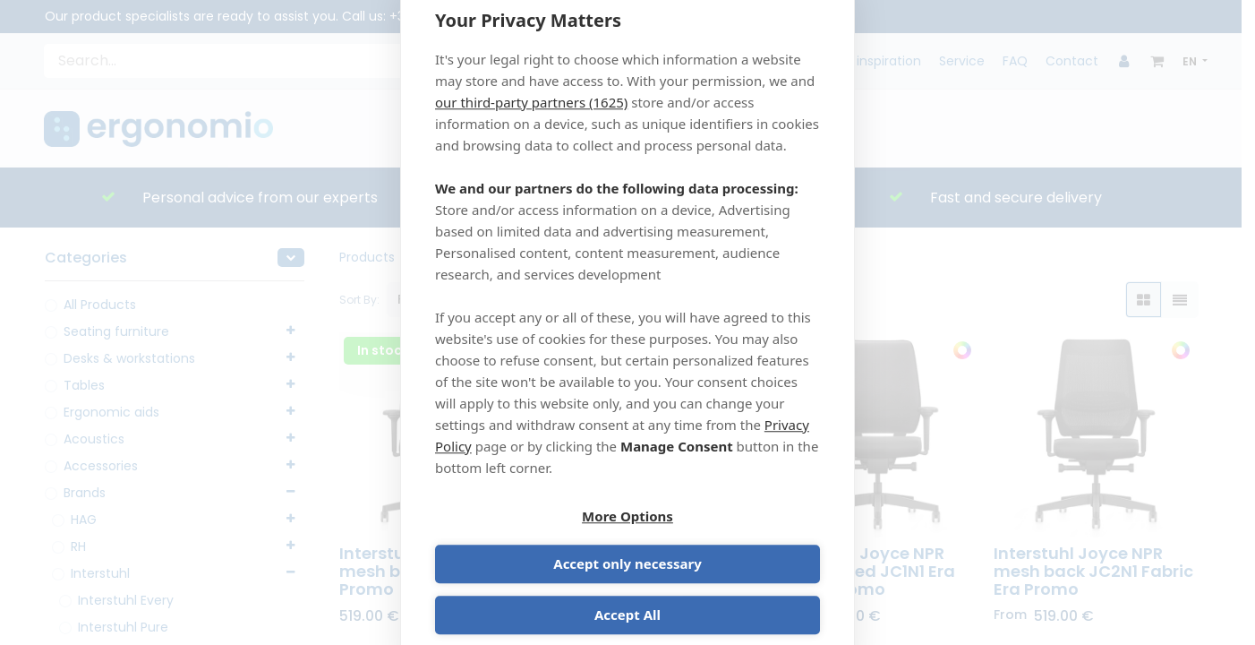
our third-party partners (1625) (531, 124)
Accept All (627, 593)
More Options (528, 542)
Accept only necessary (726, 542)
